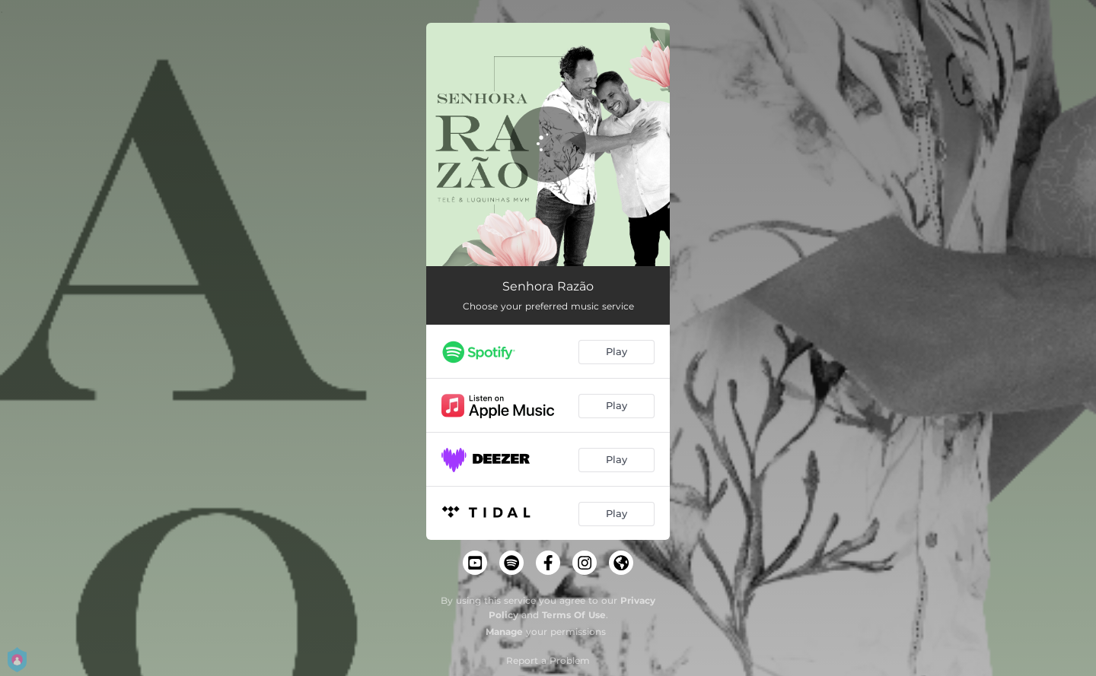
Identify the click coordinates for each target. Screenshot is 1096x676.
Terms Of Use (574, 614)
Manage (504, 631)
